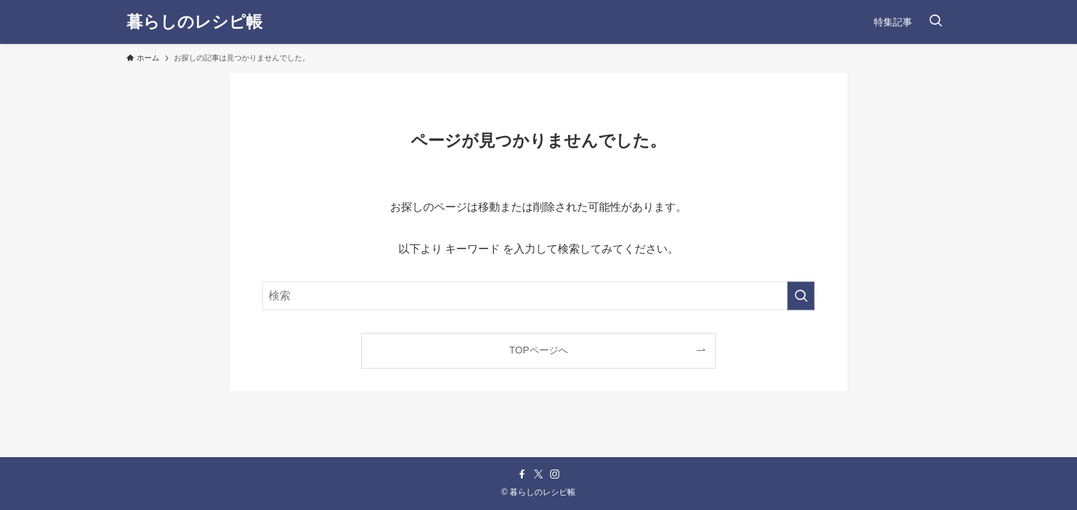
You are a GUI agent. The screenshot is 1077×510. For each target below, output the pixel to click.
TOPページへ (538, 350)
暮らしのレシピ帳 (194, 22)
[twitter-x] (538, 474)
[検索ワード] (538, 295)
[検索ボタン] (935, 22)
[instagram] (555, 474)
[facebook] (522, 474)
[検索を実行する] (801, 295)
